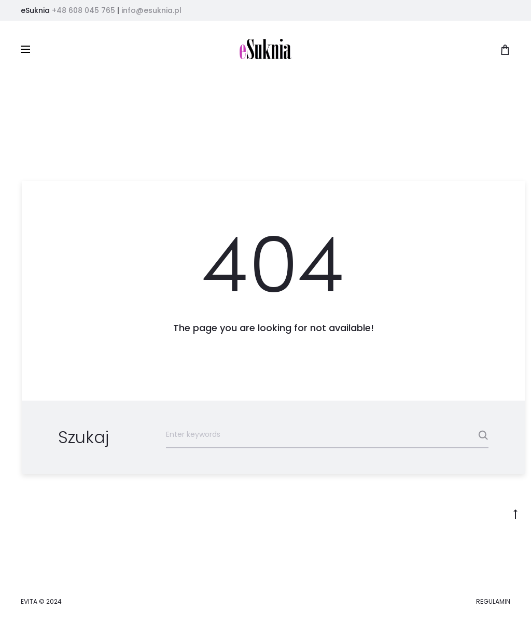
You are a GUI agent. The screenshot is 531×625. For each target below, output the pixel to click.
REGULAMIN (493, 601)
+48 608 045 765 (83, 10)
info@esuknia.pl (151, 10)
